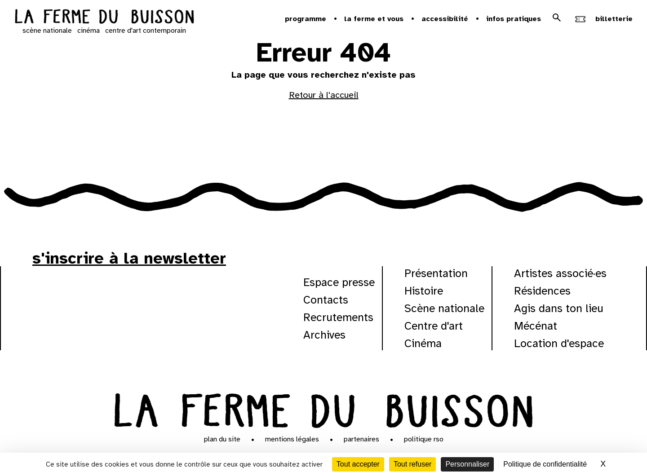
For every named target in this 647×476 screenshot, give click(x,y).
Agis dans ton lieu (558, 308)
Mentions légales (292, 439)
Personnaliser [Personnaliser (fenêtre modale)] (467, 464)
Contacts (325, 300)
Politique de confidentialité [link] (545, 464)
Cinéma (423, 343)
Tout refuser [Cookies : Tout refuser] (412, 464)
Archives (324, 335)
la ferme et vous (373, 18)
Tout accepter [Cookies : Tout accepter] (358, 464)
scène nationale (47, 30)
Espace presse (339, 282)
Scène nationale (444, 308)
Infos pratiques (513, 18)
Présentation (436, 273)
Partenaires (361, 439)
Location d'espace (559, 343)
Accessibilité (444, 18)
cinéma (88, 30)
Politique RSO (423, 439)
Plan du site (222, 439)
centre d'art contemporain (145, 30)
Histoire (423, 291)
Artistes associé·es (560, 273)
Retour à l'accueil (324, 95)
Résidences (542, 291)
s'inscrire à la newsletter (129, 258)
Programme (305, 18)
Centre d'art (433, 326)
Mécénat (535, 326)
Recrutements (338, 317)
